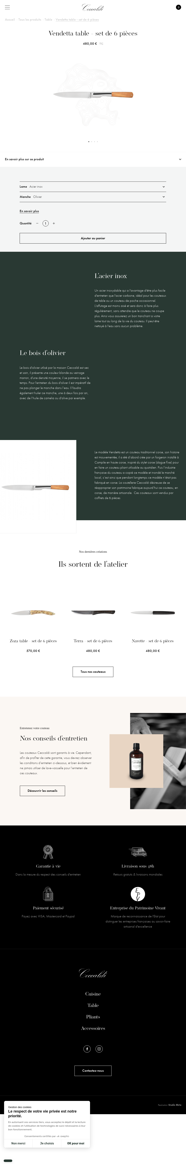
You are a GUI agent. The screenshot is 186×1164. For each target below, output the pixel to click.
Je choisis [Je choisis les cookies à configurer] (47, 1143)
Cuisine (93, 1044)
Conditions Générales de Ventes (46, 1154)
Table (93, 1055)
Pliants (93, 1067)
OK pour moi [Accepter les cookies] (75, 1143)
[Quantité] (46, 223)
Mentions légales (14, 1154)
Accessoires (93, 1078)
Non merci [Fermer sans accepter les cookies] (18, 1143)
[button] (8, 1161)
